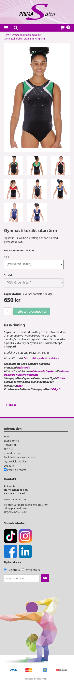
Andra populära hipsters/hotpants (36, 373)
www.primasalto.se (15, 499)
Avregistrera (32, 570)
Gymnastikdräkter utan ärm (19, 39)
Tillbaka (11, 405)
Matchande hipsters (43, 371)
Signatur (41, 39)
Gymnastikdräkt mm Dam (26, 36)
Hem (6, 36)
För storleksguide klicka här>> (41, 358)
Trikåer (61, 378)
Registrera (14, 570)
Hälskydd (55, 389)
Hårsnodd (24, 368)
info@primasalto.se (15, 508)
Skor (20, 386)
